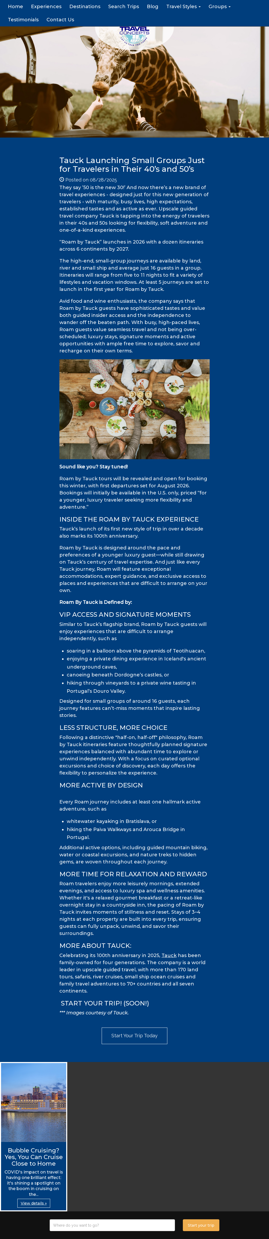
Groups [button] (220, 6)
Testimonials (23, 20)
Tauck (169, 955)
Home (15, 6)
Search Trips (123, 6)
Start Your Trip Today (134, 1035)
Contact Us (60, 20)
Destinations (84, 6)
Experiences (46, 6)
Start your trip (201, 1225)
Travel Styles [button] (183, 6)
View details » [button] (34, 1203)
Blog (152, 6)
